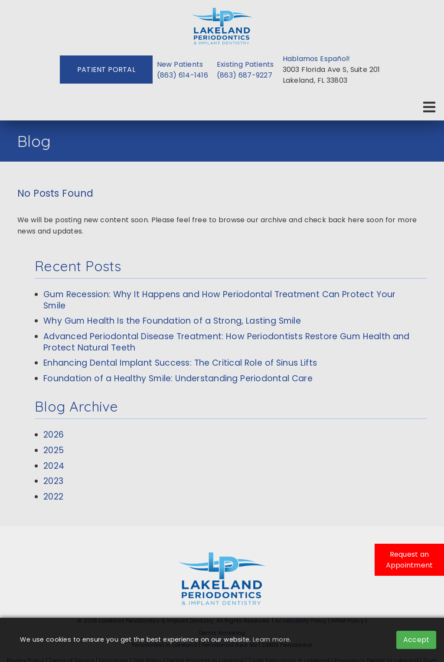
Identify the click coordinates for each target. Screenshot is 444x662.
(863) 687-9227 (244, 75)
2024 (53, 466)
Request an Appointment (409, 559)
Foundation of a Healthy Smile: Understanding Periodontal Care (178, 378)
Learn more (271, 639)
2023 (53, 481)
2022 (53, 497)
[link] (222, 24)
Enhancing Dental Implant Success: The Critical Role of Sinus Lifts (180, 363)
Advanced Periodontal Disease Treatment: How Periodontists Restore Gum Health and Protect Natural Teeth (226, 342)
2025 (53, 450)
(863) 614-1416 (182, 75)
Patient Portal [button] (106, 70)
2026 (53, 435)
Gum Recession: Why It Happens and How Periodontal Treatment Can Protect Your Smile (219, 300)
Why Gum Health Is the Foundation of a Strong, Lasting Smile (172, 321)
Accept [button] (416, 640)
